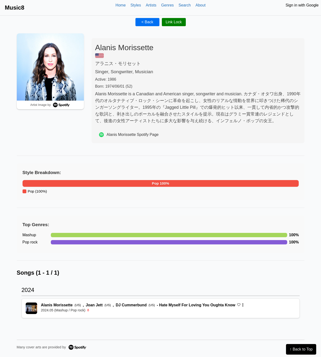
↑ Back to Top (301, 349)
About (201, 5)
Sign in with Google (302, 5)
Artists (151, 5)
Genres (167, 5)
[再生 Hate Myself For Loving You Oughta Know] (31, 308)
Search (185, 5)
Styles (135, 5)
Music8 (14, 7)
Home (121, 5)
